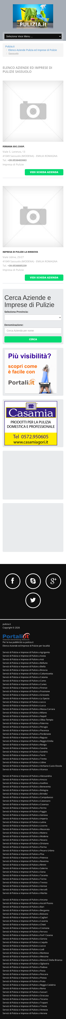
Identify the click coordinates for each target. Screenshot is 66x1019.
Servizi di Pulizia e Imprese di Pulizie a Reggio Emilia (28, 741)
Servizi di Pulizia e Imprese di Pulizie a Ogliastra (26, 963)
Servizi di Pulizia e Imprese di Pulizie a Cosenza (26, 804)
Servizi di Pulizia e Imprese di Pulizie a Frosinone (26, 691)
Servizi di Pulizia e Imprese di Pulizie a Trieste (25, 1006)
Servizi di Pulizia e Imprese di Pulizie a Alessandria (27, 775)
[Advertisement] (30, 475)
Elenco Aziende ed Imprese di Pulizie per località (26, 645)
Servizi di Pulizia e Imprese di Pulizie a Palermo (25, 723)
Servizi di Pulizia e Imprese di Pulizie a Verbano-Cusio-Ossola (32, 765)
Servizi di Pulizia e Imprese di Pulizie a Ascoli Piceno (28, 903)
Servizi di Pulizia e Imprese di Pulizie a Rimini (24, 864)
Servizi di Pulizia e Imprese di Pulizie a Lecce (24, 945)
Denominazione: (13, 325)
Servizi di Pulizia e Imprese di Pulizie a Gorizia (25, 938)
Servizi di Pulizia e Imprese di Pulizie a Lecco (24, 701)
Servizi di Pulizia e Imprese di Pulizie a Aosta (24, 655)
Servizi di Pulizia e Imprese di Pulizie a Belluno (25, 662)
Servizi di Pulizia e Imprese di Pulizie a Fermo (24, 807)
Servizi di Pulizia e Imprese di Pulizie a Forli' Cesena (28, 935)
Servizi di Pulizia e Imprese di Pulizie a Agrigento (26, 652)
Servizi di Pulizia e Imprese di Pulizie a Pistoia (25, 977)
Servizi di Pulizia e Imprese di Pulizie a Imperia (25, 818)
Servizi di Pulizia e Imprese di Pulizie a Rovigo (25, 744)
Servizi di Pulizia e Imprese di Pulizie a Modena (25, 836)
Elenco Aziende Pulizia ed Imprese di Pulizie (32, 50)
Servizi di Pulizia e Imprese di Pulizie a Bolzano (25, 913)
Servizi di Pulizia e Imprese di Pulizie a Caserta (25, 920)
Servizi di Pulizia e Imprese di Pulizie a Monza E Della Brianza (32, 960)
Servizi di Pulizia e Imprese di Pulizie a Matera (25, 832)
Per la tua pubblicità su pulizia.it (18, 642)
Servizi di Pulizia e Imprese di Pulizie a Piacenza (26, 730)
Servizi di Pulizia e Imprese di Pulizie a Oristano (26, 843)
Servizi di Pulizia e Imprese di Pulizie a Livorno (25, 825)
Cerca (33, 339)
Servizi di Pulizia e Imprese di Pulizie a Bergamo (26, 910)
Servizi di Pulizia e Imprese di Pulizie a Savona (25, 748)
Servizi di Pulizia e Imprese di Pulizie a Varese (25, 885)
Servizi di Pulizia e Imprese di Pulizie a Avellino (25, 783)
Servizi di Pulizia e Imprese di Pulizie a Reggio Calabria (29, 984)
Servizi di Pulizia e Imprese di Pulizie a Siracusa (26, 995)
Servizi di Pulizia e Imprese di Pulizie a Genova (25, 815)
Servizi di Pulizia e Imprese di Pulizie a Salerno (25, 868)
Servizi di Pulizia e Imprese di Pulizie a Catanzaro (26, 800)
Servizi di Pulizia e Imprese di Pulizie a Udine (24, 762)
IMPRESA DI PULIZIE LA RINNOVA (20, 251)
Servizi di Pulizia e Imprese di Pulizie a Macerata (26, 829)
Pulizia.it (9, 46)
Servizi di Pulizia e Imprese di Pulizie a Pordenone (27, 733)
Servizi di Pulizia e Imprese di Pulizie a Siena (24, 871)
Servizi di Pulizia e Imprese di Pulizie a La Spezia (26, 698)
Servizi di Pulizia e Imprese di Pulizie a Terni (24, 755)
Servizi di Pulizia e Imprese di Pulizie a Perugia (25, 726)
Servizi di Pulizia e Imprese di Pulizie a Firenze (25, 687)
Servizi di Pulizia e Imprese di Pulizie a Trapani (25, 1002)
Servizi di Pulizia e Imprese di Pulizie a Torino (24, 878)
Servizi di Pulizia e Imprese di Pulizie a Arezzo (25, 779)
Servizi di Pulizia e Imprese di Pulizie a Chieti (24, 924)
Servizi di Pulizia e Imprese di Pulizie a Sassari (25, 991)
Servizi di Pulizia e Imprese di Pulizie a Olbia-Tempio (28, 719)
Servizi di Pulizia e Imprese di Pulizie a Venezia (25, 1009)
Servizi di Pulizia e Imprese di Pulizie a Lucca (24, 705)
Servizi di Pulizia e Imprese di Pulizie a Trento (25, 758)
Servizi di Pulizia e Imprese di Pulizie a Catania (25, 677)
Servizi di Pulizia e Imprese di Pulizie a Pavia (24, 970)
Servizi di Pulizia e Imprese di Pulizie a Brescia (25, 670)
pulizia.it (7, 624)
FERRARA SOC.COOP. (14, 146)
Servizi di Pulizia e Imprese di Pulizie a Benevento (27, 786)
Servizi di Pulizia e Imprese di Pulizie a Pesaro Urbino (28, 850)
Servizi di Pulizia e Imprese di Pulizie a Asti (23, 659)
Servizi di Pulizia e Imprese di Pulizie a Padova (25, 967)
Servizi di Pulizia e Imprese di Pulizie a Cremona (26, 928)
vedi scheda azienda (44, 172)
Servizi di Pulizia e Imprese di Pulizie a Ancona (25, 899)
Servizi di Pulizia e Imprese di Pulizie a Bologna (25, 790)
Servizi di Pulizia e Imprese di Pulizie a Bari (23, 906)
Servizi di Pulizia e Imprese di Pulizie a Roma (24, 988)
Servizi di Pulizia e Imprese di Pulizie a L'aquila (25, 942)
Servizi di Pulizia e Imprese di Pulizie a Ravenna (26, 861)
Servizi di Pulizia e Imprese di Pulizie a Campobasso (28, 797)
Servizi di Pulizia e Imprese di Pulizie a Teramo (25, 999)
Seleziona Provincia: (16, 311)
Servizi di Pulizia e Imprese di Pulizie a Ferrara (25, 931)
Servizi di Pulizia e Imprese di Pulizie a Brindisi (25, 793)
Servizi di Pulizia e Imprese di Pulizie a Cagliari (25, 917)
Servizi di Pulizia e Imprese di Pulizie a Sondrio (25, 751)
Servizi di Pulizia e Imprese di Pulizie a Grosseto (26, 694)
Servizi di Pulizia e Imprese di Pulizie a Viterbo (25, 893)
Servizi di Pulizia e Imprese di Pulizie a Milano (25, 712)
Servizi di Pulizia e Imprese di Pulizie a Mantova (26, 952)
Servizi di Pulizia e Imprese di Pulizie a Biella (24, 666)
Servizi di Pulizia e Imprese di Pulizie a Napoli (24, 716)
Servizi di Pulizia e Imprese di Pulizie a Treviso (25, 882)
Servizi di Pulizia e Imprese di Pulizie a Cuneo (24, 684)
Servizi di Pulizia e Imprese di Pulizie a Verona (25, 1013)
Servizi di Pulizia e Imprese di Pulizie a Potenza (25, 857)
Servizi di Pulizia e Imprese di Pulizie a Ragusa (25, 737)
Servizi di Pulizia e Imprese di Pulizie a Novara (25, 839)
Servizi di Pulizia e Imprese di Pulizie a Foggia (25, 811)
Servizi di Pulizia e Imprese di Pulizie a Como (24, 680)
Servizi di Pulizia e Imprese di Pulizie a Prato (24, 981)
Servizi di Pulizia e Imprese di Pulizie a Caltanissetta (28, 673)
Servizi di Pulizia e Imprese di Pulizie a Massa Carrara (29, 709)
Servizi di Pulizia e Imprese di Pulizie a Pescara (25, 974)
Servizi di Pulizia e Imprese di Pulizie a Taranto (25, 875)
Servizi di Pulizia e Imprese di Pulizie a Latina (24, 822)
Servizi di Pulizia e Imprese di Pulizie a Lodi (23, 949)
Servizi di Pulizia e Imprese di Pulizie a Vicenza (25, 769)
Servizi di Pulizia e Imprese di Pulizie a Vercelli (25, 889)
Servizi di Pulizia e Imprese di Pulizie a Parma (25, 846)
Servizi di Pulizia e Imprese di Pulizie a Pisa (23, 854)
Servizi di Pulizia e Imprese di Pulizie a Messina (25, 956)
